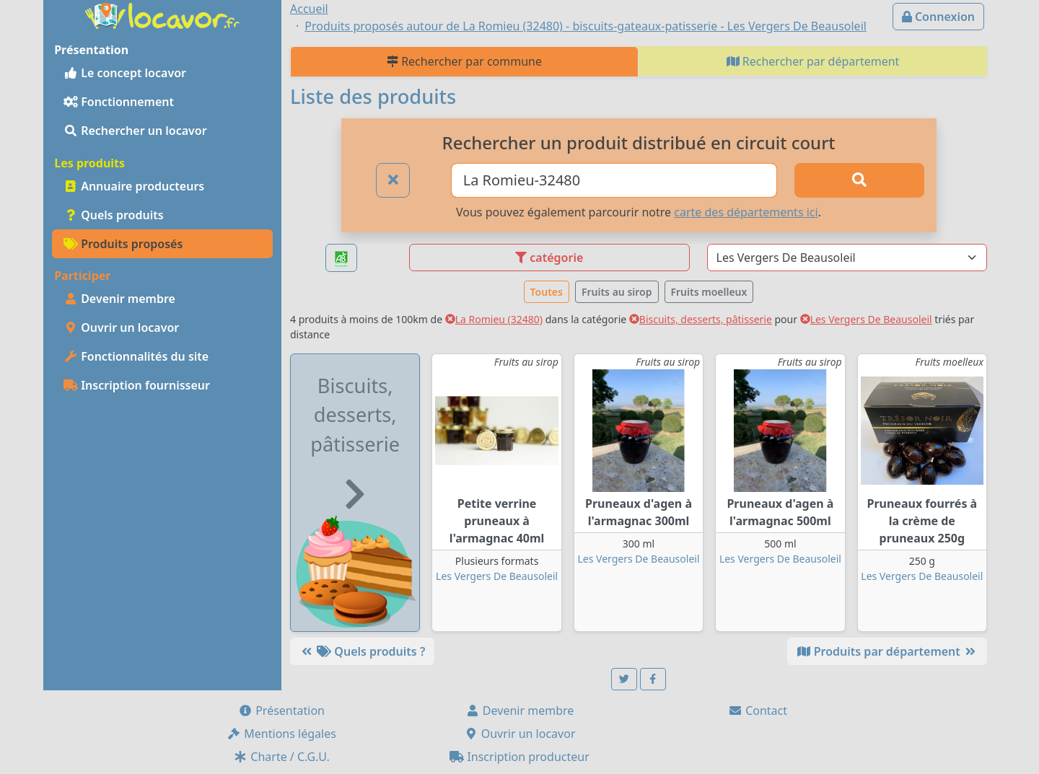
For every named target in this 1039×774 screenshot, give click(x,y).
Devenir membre (119, 299)
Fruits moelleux (709, 292)
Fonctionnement (118, 102)
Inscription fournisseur (136, 385)
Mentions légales (281, 734)
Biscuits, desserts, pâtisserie (700, 319)
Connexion (938, 17)
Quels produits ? (362, 651)
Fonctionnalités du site (136, 356)
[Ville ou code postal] (614, 180)
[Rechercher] (859, 180)
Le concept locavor (124, 73)
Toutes (546, 292)
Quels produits (113, 215)
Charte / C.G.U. (281, 757)
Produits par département (887, 651)
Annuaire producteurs (133, 186)
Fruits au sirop (617, 292)
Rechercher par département (813, 61)
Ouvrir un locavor (121, 327)
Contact (757, 710)
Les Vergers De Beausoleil (866, 319)
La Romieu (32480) (494, 319)
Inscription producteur (519, 757)
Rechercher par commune (464, 61)
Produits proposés (123, 244)
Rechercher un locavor (135, 130)
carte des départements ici (745, 212)
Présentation (281, 710)
